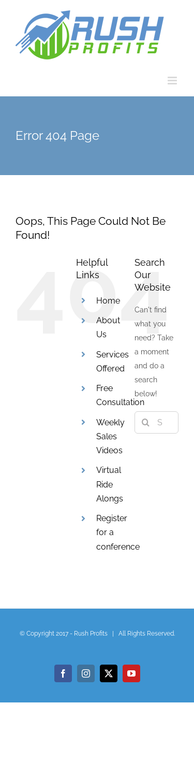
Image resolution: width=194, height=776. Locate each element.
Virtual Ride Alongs (109, 484)
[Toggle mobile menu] (173, 80)
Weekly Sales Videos (110, 436)
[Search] (146, 422)
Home (108, 301)
